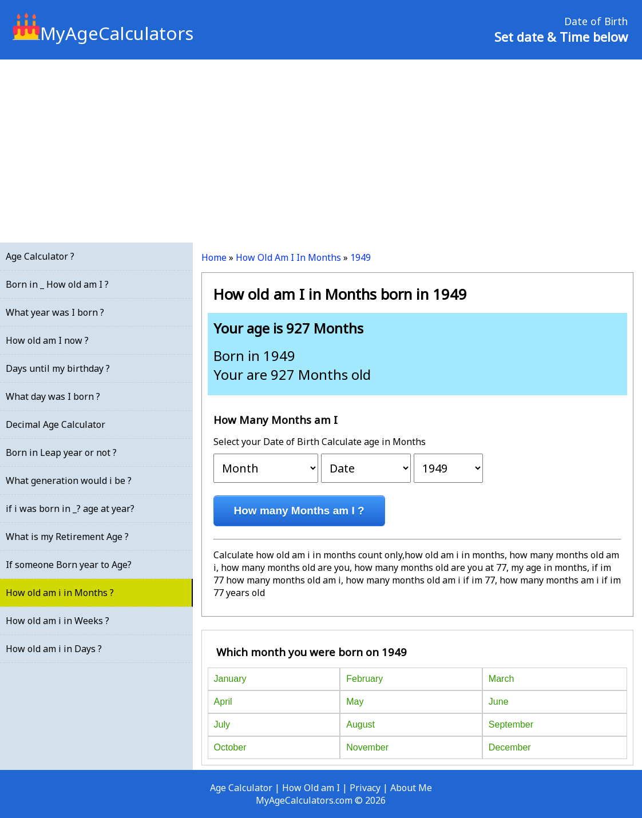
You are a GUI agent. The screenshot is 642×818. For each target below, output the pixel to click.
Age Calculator (241, 787)
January (230, 679)
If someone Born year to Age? (69, 564)
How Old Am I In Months (288, 257)
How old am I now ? (47, 340)
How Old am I (311, 787)
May (354, 701)
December (510, 747)
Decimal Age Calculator (55, 424)
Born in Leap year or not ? (61, 452)
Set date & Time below (561, 36)
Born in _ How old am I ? (57, 284)
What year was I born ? (55, 312)
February (364, 679)
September (511, 724)
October (230, 747)
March (501, 679)
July (222, 724)
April (223, 701)
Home (214, 257)
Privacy (365, 787)
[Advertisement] (321, 151)
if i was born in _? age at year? (70, 508)
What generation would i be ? (69, 480)
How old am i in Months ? (60, 592)
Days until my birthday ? (58, 368)
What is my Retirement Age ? (67, 536)
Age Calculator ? (40, 256)
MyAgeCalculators (103, 33)
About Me (411, 787)
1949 (360, 257)
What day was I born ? (53, 396)
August (360, 724)
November (367, 747)
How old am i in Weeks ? (57, 620)
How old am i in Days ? (54, 648)
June (499, 701)
